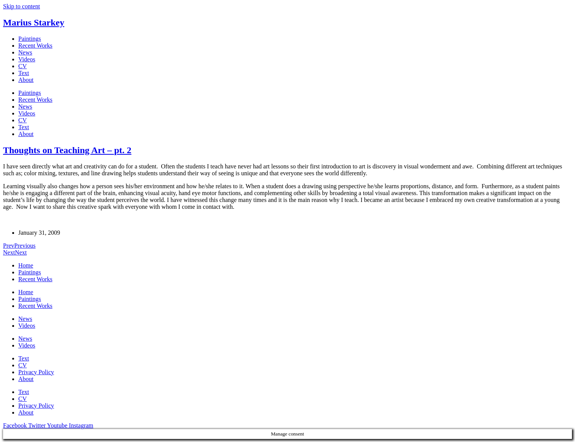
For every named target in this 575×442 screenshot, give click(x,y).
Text (23, 73)
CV (22, 66)
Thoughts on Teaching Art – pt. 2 (67, 150)
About (26, 80)
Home (25, 265)
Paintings (29, 38)
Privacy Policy (36, 372)
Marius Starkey (33, 22)
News (25, 52)
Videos (26, 59)
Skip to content (21, 6)
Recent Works (35, 45)
